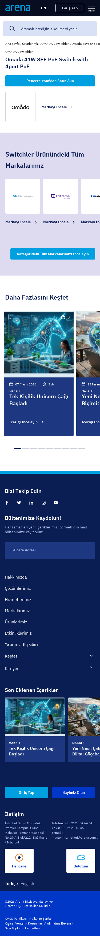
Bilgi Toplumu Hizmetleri (22, 928)
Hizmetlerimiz (18, 599)
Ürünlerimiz (30, 44)
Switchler (62, 44)
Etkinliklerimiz (18, 633)
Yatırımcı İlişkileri (21, 644)
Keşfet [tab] (11, 656)
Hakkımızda (16, 577)
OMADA (47, 44)
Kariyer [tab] (12, 668)
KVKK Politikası (16, 919)
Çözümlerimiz (18, 588)
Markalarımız (17, 610)
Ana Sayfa (12, 44)
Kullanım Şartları (41, 919)
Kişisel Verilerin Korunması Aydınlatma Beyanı (38, 923)
